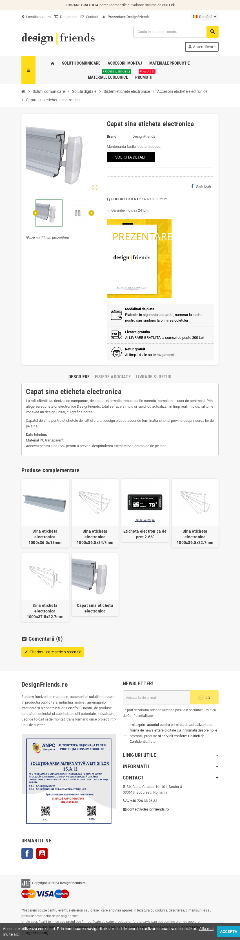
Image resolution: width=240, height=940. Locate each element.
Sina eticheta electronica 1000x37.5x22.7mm (45, 611)
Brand (111, 136)
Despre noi (65, 17)
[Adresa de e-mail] (156, 697)
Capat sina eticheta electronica (95, 608)
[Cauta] (175, 32)
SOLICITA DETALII (130, 157)
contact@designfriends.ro (148, 809)
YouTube (42, 853)
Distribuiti (201, 186)
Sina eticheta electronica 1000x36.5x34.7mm (95, 537)
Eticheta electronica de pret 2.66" (144, 534)
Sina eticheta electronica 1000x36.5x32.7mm (195, 537)
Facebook (27, 853)
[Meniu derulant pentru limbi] (205, 17)
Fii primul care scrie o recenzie (52, 652)
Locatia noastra (36, 17)
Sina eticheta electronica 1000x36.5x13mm (45, 537)
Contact (89, 17)
